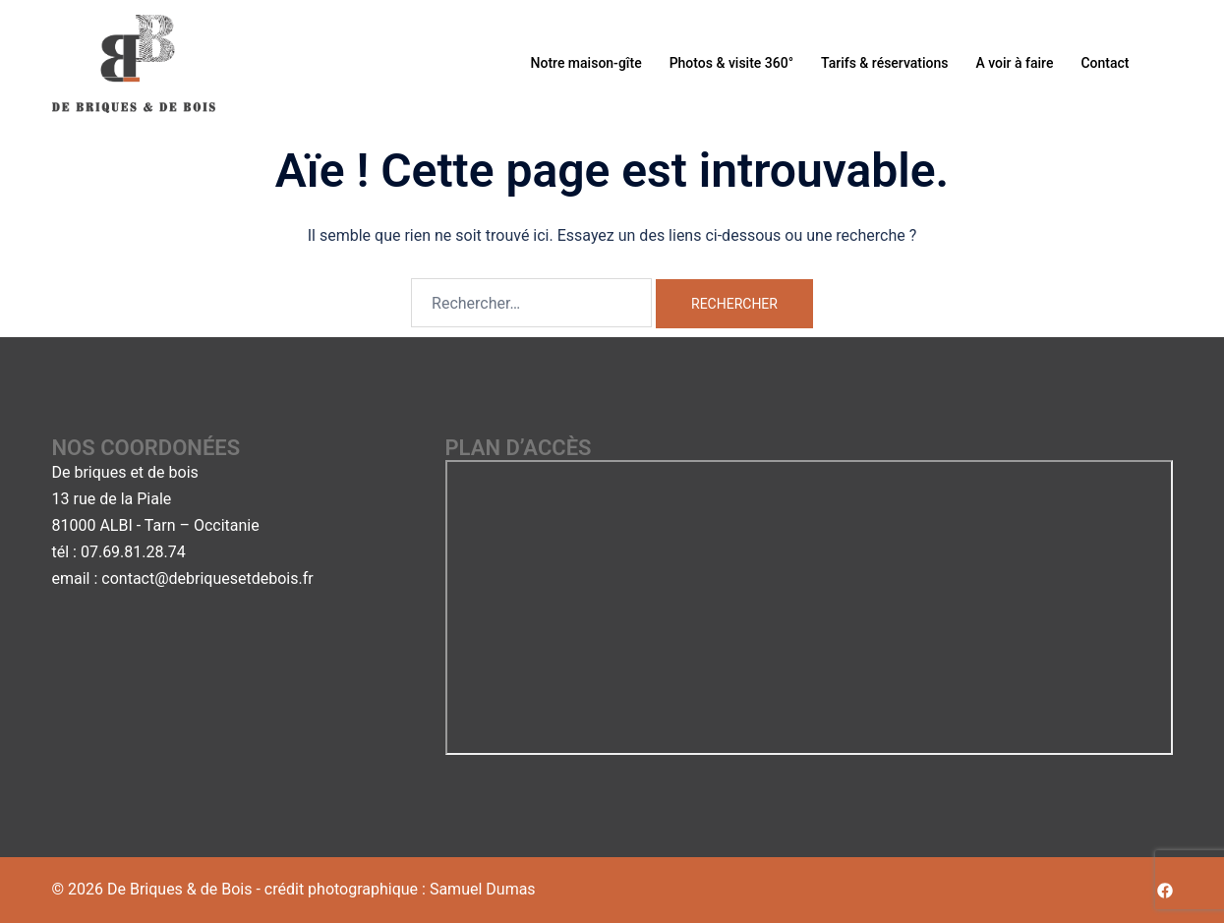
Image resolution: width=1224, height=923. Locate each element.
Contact (1104, 63)
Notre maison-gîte (586, 63)
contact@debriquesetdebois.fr (207, 578)
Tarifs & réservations (884, 63)
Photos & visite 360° (731, 63)
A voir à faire (1014, 63)
